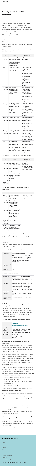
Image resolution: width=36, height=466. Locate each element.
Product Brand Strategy (6, 459)
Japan (3, 442)
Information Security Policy (7, 455)
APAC (3, 452)
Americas (4, 447)
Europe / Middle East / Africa (8, 445)
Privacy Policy (5, 457)
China (3, 449)
